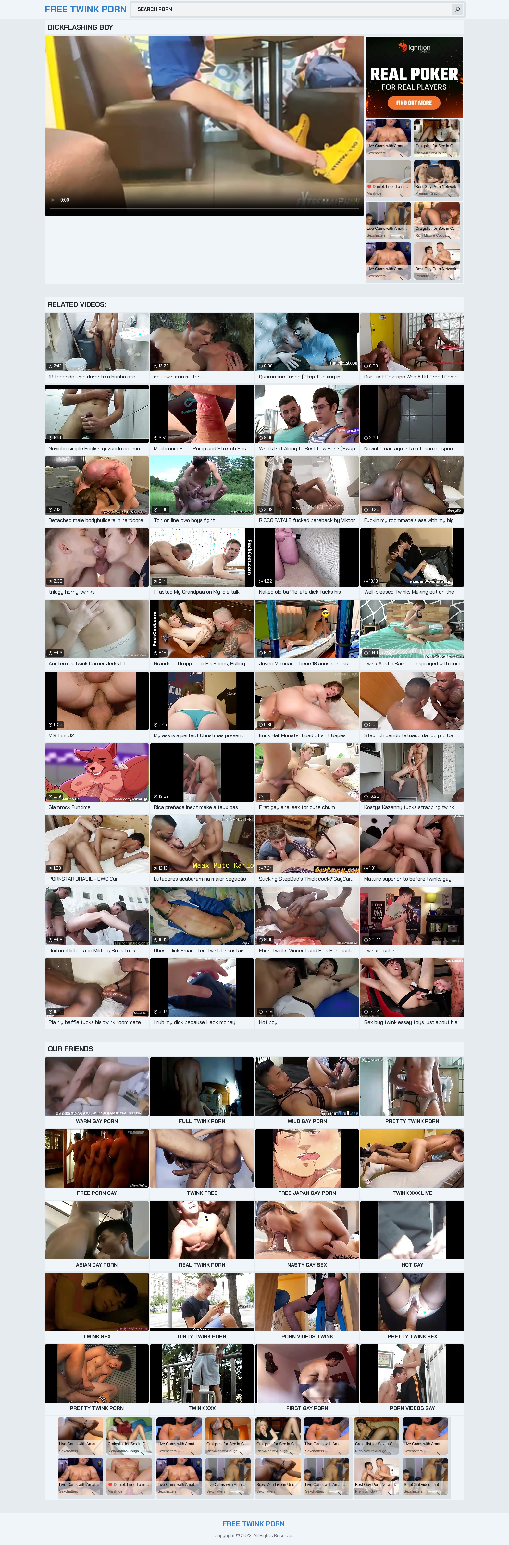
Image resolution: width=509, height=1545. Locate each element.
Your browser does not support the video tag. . (204, 126)
